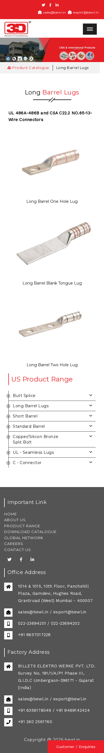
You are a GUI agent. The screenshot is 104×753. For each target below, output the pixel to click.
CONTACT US (17, 549)
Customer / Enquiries (75, 746)
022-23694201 (32, 623)
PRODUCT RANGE (22, 526)
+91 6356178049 (34, 710)
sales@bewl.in (52, 12)
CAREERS (13, 543)
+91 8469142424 (73, 710)
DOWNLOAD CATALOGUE (30, 531)
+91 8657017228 (34, 634)
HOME (10, 514)
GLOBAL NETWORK (23, 538)
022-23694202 (65, 623)
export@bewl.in (83, 12)
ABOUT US (15, 520)
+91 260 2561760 (35, 721)
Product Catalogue (28, 67)
